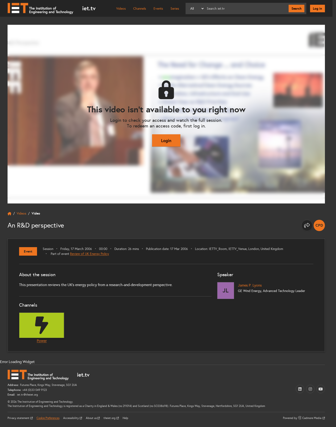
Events (158, 9)
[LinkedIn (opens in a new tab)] (300, 389)
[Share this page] (307, 225)
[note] (319, 225)
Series (174, 9)
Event (28, 251)
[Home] (52, 8)
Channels (139, 9)
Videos (121, 9)
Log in (317, 8)
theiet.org (110, 418)
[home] (9, 213)
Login (166, 140)
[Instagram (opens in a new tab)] (310, 389)
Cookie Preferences (48, 418)
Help (125, 418)
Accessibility (71, 418)
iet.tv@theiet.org (27, 394)
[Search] (246, 8)
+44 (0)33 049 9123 (34, 390)
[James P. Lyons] (225, 290)
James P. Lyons (250, 285)
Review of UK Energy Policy (89, 254)
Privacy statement (19, 418)
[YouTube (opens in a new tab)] (320, 389)
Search (296, 8)
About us (91, 418)
